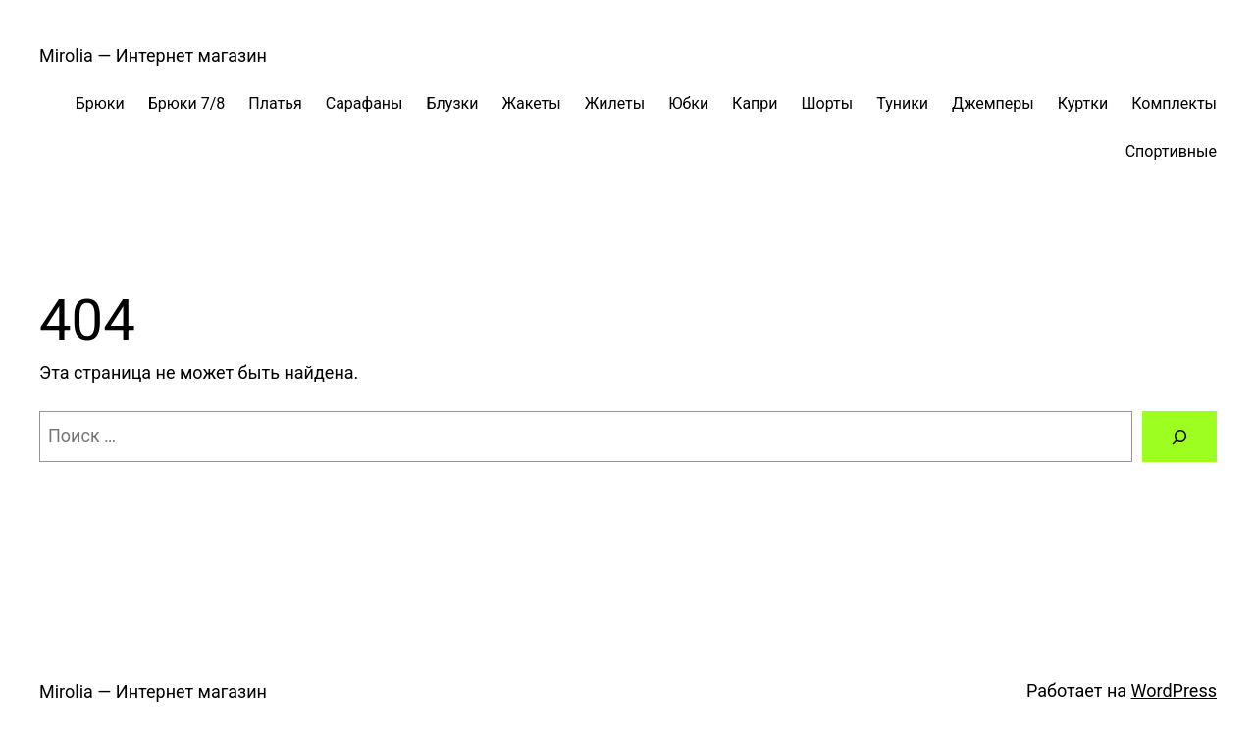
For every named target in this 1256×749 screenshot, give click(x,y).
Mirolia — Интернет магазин (153, 55)
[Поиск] (1179, 436)
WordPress (1174, 690)
